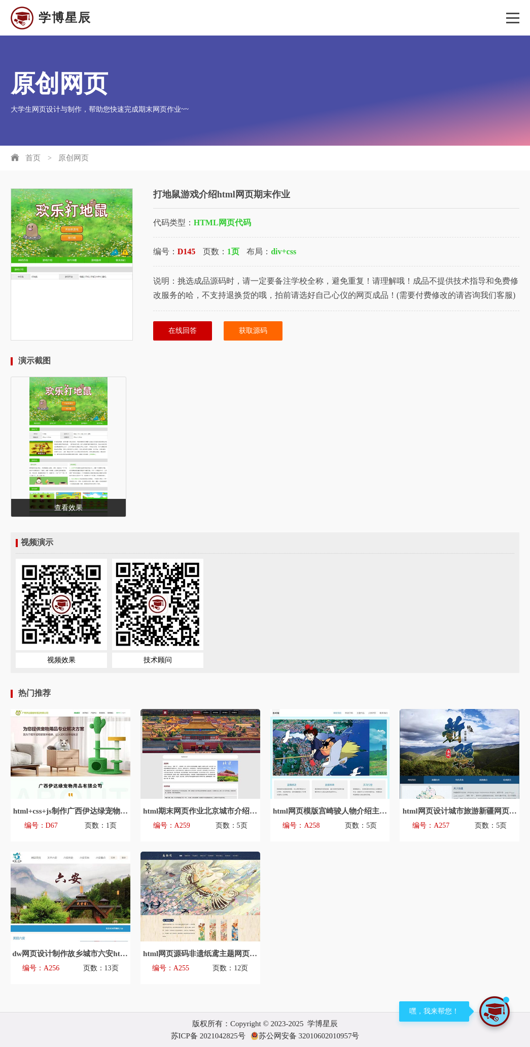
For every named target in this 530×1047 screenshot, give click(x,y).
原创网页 (73, 158)
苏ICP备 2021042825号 (208, 1036)
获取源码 (253, 330)
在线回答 (182, 330)
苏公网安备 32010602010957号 (305, 1036)
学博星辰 (51, 18)
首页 (33, 158)
